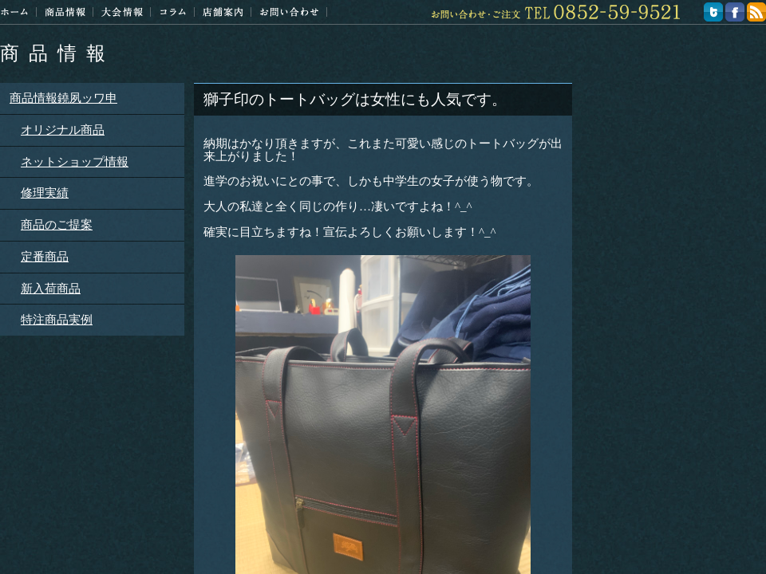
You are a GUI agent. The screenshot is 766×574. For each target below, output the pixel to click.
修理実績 (45, 193)
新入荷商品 (51, 288)
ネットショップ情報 (74, 161)
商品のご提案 (57, 224)
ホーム (14, 12)
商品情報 (57, 53)
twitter (713, 12)
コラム (173, 12)
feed (756, 12)
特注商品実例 (57, 319)
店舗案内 (223, 12)
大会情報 (122, 12)
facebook (734, 12)
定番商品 (45, 256)
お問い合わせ (289, 12)
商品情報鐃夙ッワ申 (63, 98)
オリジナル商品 (63, 130)
